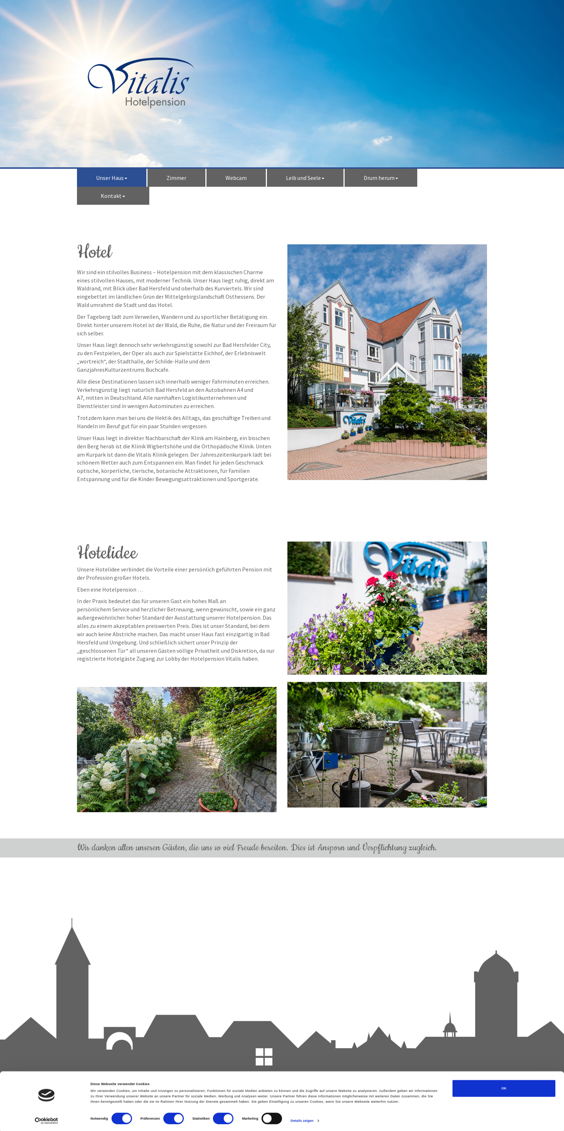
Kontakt (113, 195)
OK (503, 1087)
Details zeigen (302, 1119)
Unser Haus (111, 177)
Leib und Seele (305, 177)
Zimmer (176, 177)
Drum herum (381, 177)
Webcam (236, 177)
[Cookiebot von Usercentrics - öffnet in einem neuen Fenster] (46, 1119)
